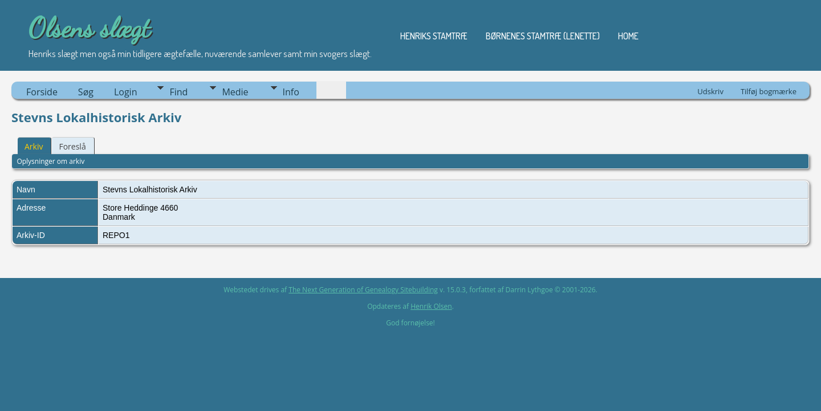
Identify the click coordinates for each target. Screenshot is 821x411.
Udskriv (710, 91)
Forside (42, 92)
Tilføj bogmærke (768, 91)
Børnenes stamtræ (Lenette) (543, 36)
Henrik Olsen (431, 306)
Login (125, 92)
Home (628, 36)
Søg (86, 92)
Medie (235, 92)
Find (178, 92)
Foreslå (72, 146)
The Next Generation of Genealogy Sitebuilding (363, 290)
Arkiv (34, 146)
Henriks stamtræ (434, 36)
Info (291, 92)
